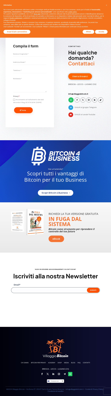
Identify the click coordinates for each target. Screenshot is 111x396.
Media (66, 15)
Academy (51, 15)
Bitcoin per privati (36, 15)
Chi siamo (21, 15)
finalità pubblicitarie (16, 376)
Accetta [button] (101, 390)
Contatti (90, 15)
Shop (59, 15)
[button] (106, 363)
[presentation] (27, 300)
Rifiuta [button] (88, 390)
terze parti (37, 372)
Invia (24, 110)
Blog (74, 15)
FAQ (82, 15)
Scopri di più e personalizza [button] (17, 390)
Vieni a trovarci (80, 76)
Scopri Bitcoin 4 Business (55, 192)
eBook (56, 238)
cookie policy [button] (72, 370)
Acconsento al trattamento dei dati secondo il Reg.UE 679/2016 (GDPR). (28, 101)
